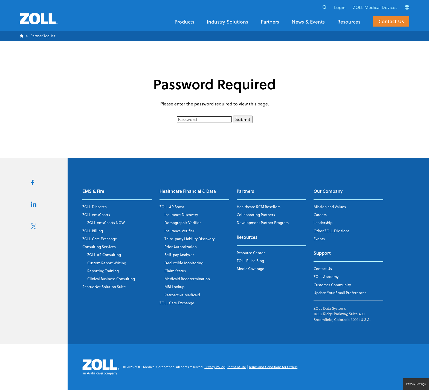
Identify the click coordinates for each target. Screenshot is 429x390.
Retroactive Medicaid (182, 294)
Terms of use (236, 367)
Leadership (323, 222)
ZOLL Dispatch (94, 206)
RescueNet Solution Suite (104, 286)
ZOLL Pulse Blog (250, 260)
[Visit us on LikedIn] (33, 205)
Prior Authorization (180, 246)
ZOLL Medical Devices (375, 7)
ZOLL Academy (326, 276)
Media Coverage (250, 268)
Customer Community (332, 284)
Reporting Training (103, 270)
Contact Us (391, 21)
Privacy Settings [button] (416, 384)
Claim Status (175, 270)
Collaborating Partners (256, 214)
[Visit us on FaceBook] (32, 183)
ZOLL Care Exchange (99, 238)
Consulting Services (99, 246)
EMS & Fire (93, 191)
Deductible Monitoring (183, 262)
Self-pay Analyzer (179, 254)
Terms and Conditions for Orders (273, 367)
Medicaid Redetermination (187, 278)
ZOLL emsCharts (96, 214)
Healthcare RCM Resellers (258, 206)
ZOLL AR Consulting (104, 254)
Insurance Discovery (181, 214)
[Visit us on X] (33, 228)
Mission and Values (330, 206)
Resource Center (251, 252)
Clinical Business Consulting (111, 278)
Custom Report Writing (106, 262)
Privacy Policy (214, 367)
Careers (320, 214)
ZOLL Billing (92, 230)
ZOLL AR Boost (172, 206)
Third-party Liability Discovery (189, 238)
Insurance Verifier (179, 230)
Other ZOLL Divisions (331, 230)
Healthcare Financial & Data (188, 191)
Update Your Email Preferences (340, 292)
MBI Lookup (174, 286)
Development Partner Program (263, 222)
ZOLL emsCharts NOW (106, 222)
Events (319, 238)
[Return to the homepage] (39, 22)
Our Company (328, 191)
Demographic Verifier (182, 222)
